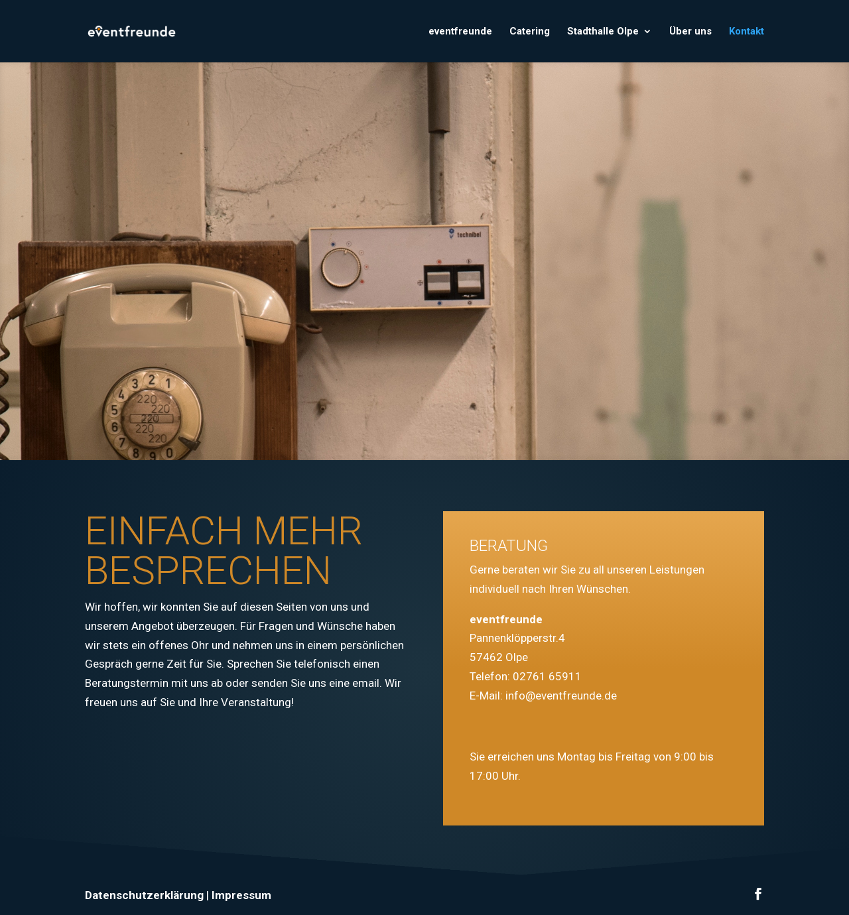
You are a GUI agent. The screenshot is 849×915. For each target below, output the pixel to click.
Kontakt (746, 32)
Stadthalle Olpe (603, 32)
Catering (529, 32)
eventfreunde (460, 32)
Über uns (690, 32)
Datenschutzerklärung (144, 895)
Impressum (241, 895)
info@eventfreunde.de (561, 695)
